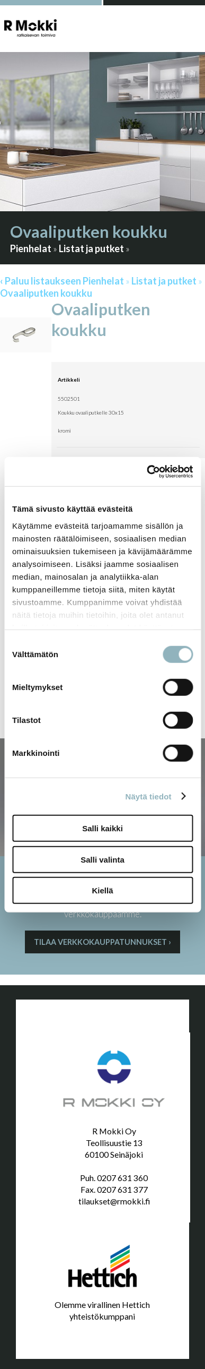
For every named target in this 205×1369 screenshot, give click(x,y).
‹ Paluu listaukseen (40, 281)
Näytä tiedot (149, 795)
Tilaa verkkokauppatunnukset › (102, 941)
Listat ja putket (91, 248)
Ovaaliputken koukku (46, 293)
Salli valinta (102, 859)
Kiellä (102, 890)
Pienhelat (30, 248)
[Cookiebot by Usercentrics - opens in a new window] (147, 471)
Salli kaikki (102, 828)
